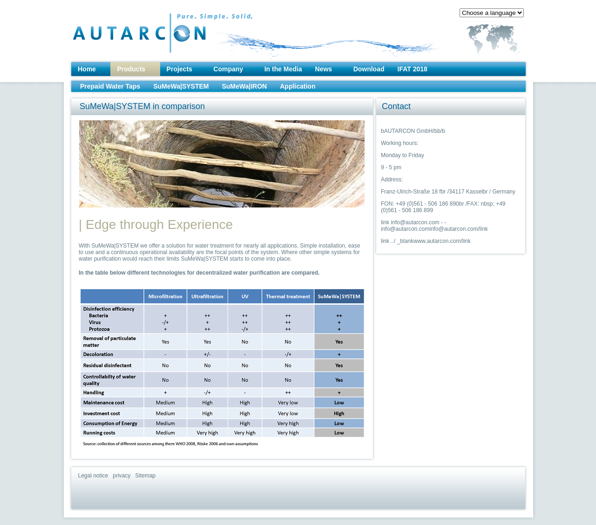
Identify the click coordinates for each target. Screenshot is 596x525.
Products (131, 69)
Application (297, 86)
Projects (179, 69)
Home (87, 69)
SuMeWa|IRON (244, 86)
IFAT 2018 (412, 69)
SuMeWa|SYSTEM (181, 86)
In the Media (283, 69)
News (323, 69)
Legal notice (93, 475)
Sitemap (145, 475)
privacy (121, 475)
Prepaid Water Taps (110, 86)
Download (369, 69)
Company (228, 69)
